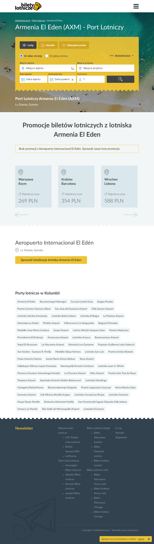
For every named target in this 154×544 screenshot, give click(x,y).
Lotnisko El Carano (94, 409)
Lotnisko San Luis (94, 352)
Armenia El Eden (26, 302)
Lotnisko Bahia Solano (64, 316)
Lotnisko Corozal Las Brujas (89, 395)
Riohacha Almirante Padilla (59, 402)
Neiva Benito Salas (125, 387)
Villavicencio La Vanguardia (79, 323)
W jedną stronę (59, 56)
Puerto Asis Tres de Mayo (122, 373)
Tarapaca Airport (26, 380)
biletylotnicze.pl (22, 20)
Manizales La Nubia (28, 323)
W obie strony (33, 56)
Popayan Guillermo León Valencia (116, 344)
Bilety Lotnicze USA (97, 470)
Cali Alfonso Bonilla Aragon (55, 395)
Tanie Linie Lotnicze (68, 461)
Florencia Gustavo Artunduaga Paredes (38, 373)
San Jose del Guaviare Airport (71, 309)
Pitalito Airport (51, 323)
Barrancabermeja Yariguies (62, 387)
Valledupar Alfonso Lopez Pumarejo (36, 366)
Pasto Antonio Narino (29, 359)
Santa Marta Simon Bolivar (60, 359)
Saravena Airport (26, 395)
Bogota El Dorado (108, 323)
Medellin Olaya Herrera (68, 352)
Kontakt (120, 433)
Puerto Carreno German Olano (34, 309)
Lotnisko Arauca (81, 337)
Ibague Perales (105, 302)
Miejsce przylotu (85, 63)
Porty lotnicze (38, 20)
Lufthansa (70, 456)
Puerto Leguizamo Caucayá (96, 387)
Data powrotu (55, 74)
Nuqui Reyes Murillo (28, 402)
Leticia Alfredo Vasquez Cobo (89, 330)
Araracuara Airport (57, 337)
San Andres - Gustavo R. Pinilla (34, 352)
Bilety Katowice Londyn (99, 451)
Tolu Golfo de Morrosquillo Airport (60, 409)
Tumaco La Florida (27, 409)
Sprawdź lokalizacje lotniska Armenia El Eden (51, 260)
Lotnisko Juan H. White (111, 366)
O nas (119, 428)
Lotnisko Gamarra (118, 395)
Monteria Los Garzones (81, 344)
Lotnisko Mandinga (96, 380)
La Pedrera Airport (113, 316)
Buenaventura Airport (107, 337)
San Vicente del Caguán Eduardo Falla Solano (102, 402)
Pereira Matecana (119, 330)
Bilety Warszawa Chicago (99, 503)
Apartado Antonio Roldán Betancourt (60, 380)
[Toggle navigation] (136, 6)
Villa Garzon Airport (102, 309)
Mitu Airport (97, 373)
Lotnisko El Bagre (89, 316)
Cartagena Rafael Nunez (30, 387)
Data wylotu (26, 74)
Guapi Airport (61, 330)
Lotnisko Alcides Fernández (32, 316)
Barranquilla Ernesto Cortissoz (77, 366)
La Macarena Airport (53, 344)
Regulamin (121, 437)
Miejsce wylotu (27, 63)
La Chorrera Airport (75, 373)
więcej (141, 539)
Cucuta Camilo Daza (82, 302)
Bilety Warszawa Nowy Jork (100, 479)
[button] (131, 214)
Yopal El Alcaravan (27, 344)
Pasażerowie (82, 74)
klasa (112, 55)
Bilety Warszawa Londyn (99, 437)
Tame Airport (87, 359)
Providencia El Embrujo (30, 337)
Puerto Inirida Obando (120, 352)
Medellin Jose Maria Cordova (33, 330)
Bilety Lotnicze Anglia (98, 428)
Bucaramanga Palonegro (53, 302)
